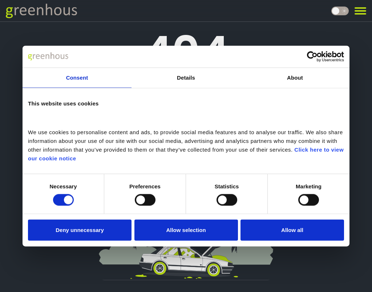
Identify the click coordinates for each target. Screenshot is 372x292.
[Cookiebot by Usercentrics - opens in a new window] (312, 56)
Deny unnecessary (80, 230)
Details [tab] (186, 77)
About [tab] (295, 77)
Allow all (292, 230)
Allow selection (186, 230)
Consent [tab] (77, 77)
